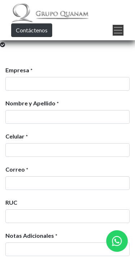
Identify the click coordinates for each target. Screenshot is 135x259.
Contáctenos (32, 30)
